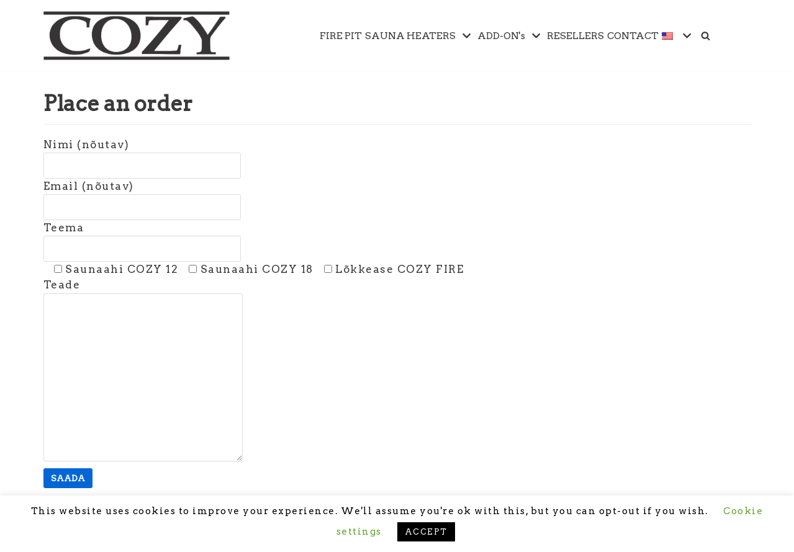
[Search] (705, 35)
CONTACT (633, 36)
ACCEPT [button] (426, 531)
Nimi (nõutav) (142, 154)
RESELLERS (575, 36)
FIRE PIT (341, 36)
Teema (142, 237)
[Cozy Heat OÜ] (136, 35)
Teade (143, 371)
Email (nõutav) (142, 196)
